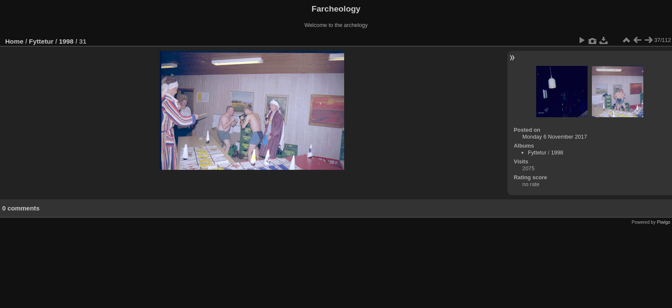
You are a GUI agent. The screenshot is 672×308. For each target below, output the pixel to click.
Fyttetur (41, 41)
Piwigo (663, 222)
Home (14, 41)
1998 (66, 41)
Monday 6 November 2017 (554, 136)
